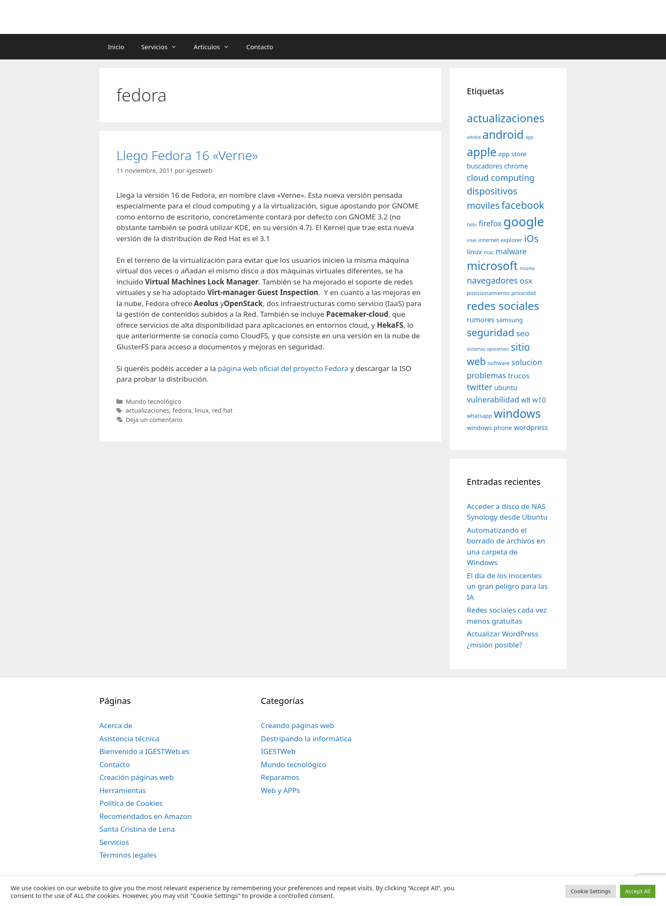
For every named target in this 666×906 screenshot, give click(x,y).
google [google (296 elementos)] (523, 221)
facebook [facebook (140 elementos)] (523, 205)
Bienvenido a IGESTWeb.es (144, 751)
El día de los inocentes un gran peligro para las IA (507, 586)
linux (202, 410)
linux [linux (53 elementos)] (474, 251)
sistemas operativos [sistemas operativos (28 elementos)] (488, 349)
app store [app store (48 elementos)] (512, 153)
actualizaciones (147, 410)
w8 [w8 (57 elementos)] (526, 400)
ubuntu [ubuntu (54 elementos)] (505, 387)
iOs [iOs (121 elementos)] (531, 238)
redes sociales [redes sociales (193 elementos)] (503, 305)
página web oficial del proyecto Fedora (283, 368)
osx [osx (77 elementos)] (525, 280)
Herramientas (122, 790)
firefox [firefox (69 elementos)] (490, 223)
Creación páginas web (136, 777)
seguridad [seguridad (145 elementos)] (490, 332)
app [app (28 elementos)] (529, 137)
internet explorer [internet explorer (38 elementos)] (500, 240)
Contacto (259, 46)
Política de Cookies (131, 803)
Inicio (116, 46)
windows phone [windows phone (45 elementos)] (489, 428)
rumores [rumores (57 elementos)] (480, 319)
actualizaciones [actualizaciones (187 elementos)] (506, 118)
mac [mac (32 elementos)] (489, 252)
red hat (222, 410)
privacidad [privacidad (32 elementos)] (523, 293)
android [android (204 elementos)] (503, 134)
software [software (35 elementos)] (498, 363)
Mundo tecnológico (153, 401)
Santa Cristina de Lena (137, 829)
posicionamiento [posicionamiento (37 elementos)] (488, 293)
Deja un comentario (154, 420)
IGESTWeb (278, 751)
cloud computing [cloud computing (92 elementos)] (500, 177)
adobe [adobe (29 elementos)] (474, 137)
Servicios (163, 46)
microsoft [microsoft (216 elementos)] (492, 265)
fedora (182, 410)
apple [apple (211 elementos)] (482, 152)
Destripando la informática (306, 738)
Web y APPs (280, 790)
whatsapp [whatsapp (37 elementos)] (479, 415)
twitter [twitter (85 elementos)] (479, 387)
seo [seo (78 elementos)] (522, 333)
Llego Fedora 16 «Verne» (187, 155)
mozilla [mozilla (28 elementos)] (527, 268)
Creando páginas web (297, 725)
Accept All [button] (637, 891)
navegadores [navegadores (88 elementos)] (492, 280)
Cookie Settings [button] (590, 891)
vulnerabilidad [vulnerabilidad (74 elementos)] (493, 399)
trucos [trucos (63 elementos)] (519, 375)
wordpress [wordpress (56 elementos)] (531, 427)
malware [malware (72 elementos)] (511, 251)
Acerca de (115, 725)
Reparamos (280, 777)
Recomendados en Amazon (145, 816)
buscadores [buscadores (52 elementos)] (484, 166)
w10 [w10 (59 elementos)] (539, 400)
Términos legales (128, 855)
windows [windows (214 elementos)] (517, 413)
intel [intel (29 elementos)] (472, 240)
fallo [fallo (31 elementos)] (472, 224)
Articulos (216, 46)
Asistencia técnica (129, 738)
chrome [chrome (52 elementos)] (516, 166)
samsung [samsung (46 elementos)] (509, 319)
